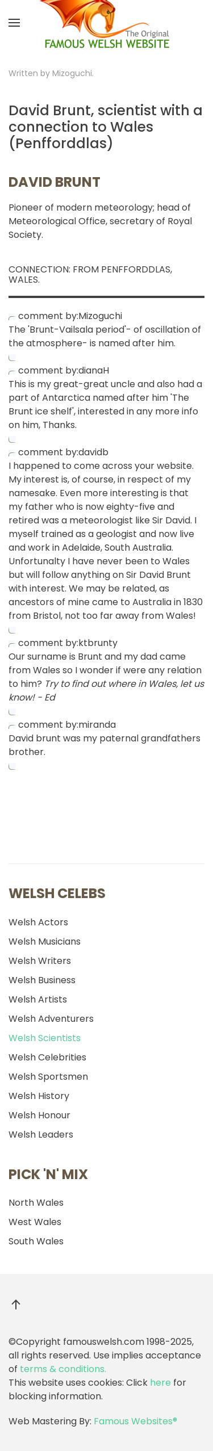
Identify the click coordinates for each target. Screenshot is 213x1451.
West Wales (35, 1221)
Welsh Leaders (41, 1134)
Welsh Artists (38, 999)
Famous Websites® (135, 1421)
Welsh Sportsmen (48, 1076)
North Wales (36, 1202)
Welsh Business (42, 980)
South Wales (36, 1241)
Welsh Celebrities (47, 1057)
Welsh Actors (38, 922)
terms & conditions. (63, 1368)
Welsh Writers (40, 960)
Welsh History (39, 1095)
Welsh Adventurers (51, 1018)
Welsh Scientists (45, 1038)
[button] (14, 22)
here (160, 1382)
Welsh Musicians (45, 941)
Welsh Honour (39, 1115)
